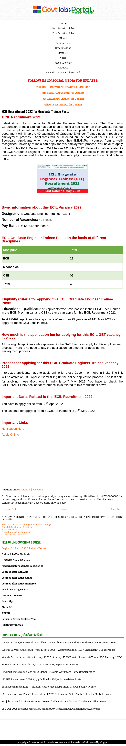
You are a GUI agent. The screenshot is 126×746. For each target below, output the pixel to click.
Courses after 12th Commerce (19, 583)
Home (63, 23)
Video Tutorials (63, 62)
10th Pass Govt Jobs (63, 28)
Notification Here (13, 428)
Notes (63, 57)
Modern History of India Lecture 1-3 (22, 565)
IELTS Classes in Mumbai (14, 534)
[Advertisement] (62, 462)
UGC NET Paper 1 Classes (16, 560)
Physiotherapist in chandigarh (16, 532)
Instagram (24, 489)
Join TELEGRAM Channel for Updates (63, 92)
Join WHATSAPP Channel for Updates (63, 98)
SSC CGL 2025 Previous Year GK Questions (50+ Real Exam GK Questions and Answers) (51, 708)
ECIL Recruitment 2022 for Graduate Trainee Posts (35, 111)
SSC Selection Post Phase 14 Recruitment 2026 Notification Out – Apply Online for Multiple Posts (56, 694)
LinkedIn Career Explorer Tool (63, 72)
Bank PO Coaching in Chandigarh (18, 527)
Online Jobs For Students (16, 554)
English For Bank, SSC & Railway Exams (24, 548)
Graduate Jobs (63, 48)
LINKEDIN (85, 87)
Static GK (63, 52)
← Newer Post (9, 509)
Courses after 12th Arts (15, 571)
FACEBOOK (41, 87)
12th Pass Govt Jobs (63, 33)
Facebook (38, 489)
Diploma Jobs (63, 43)
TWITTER (71, 87)
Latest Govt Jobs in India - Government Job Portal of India (59, 742)
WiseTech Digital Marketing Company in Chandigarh (27, 524)
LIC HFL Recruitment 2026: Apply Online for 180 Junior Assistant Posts (41, 679)
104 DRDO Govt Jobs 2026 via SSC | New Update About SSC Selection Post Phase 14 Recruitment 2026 (59, 642)
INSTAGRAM (57, 87)
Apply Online (10, 434)
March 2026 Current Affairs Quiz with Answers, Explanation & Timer (40, 664)
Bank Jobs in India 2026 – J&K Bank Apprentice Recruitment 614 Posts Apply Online (49, 686)
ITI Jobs (63, 38)
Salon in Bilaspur (10, 529)
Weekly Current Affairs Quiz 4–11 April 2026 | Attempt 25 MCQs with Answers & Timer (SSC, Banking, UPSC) (62, 657)
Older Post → (117, 509)
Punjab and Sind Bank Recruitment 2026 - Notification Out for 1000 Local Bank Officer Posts (54, 701)
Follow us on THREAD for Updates (63, 104)
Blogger (104, 742)
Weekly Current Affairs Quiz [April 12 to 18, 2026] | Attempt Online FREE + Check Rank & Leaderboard (58, 649)
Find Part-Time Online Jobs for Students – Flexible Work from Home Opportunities (48, 671)
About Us (63, 67)
